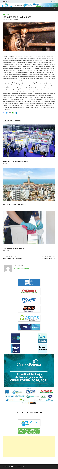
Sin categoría (6, 14)
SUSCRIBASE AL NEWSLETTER (29, 412)
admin (16, 19)
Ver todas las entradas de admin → (22, 268)
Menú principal (9, 9)
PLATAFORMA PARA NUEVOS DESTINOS (15, 204)
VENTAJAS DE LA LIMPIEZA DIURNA (13, 248)
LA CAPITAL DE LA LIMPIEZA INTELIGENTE (16, 161)
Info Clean (13, 466)
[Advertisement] (29, 446)
